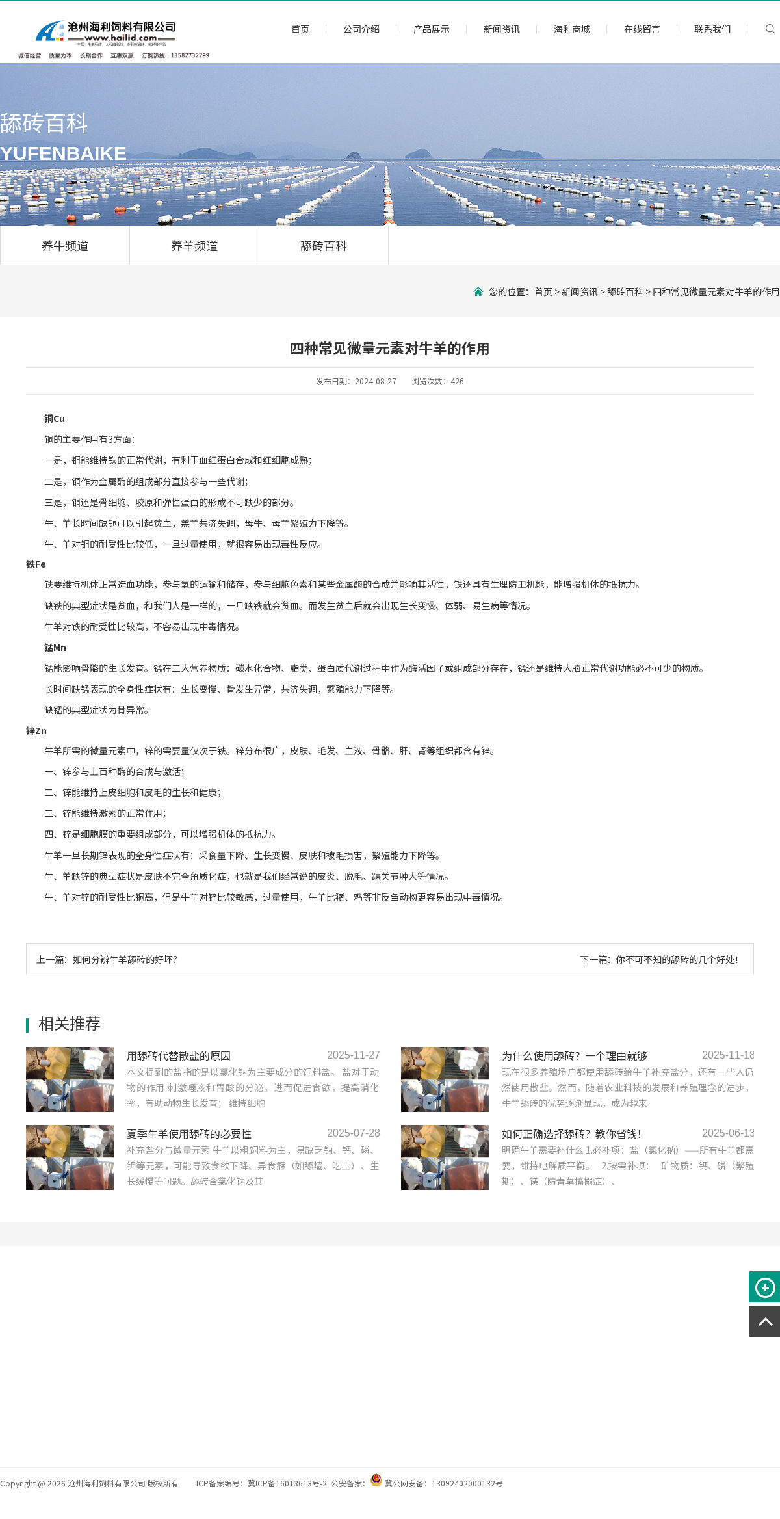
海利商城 (572, 28)
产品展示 (431, 28)
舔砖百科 (323, 245)
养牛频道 (65, 245)
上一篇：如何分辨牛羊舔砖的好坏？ (109, 959)
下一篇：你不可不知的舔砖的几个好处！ (662, 959)
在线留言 (642, 28)
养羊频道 (194, 245)
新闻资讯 (502, 28)
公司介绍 (361, 28)
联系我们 (712, 28)
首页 (300, 28)
